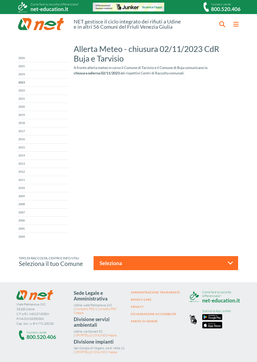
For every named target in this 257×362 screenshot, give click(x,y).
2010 (21, 188)
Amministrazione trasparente (155, 292)
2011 (21, 180)
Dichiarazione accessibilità (153, 314)
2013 (21, 163)
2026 (21, 58)
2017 (21, 131)
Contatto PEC (107, 309)
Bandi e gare (141, 299)
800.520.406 (226, 9)
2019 (21, 115)
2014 (21, 155)
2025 (21, 66)
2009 (21, 196)
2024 (21, 74)
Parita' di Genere (144, 321)
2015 (21, 147)
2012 (21, 171)
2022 (21, 90)
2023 (21, 82)
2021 (21, 98)
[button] (222, 24)
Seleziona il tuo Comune (51, 263)
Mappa (79, 313)
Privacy (137, 306)
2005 (21, 228)
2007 (21, 212)
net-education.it (49, 9)
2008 (21, 204)
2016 (21, 139)
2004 (21, 236)
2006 (21, 220)
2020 (21, 106)
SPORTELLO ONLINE (90, 335)
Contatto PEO (85, 309)
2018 (21, 123)
